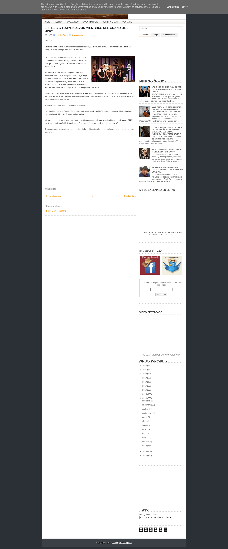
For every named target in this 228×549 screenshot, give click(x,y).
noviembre (146, 405)
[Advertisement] (161, 57)
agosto (145, 417)
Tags (156, 35)
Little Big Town (62, 35)
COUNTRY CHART (110, 22)
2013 (144, 451)
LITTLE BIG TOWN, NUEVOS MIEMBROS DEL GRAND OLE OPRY (86, 29)
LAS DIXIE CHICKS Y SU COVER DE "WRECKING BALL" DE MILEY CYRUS (167, 89)
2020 (144, 374)
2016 (144, 390)
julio (144, 421)
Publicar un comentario (56, 211)
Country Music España (122, 543)
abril (144, 433)
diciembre (146, 401)
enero (144, 445)
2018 (144, 382)
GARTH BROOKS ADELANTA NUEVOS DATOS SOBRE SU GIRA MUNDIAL (167, 169)
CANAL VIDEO (72, 22)
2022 (144, 365)
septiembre (147, 413)
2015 (144, 394)
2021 (144, 369)
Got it (185, 7)
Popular (145, 35)
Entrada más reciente (53, 196)
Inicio (92, 196)
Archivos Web (169, 35)
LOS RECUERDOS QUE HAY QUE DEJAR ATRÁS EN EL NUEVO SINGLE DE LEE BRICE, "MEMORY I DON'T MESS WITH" (167, 130)
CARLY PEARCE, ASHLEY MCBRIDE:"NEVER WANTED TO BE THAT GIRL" (161, 233)
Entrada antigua (129, 196)
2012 (144, 455)
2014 (144, 398)
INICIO (47, 22)
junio (144, 425)
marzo (145, 437)
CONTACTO (127, 22)
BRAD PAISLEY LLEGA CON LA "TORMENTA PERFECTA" (166, 150)
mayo (144, 429)
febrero (145, 441)
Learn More (173, 7)
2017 (144, 386)
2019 (144, 378)
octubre (145, 409)
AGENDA (58, 22)
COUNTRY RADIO (90, 22)
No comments (77, 35)
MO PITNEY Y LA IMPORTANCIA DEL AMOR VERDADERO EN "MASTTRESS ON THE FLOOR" (166, 109)
